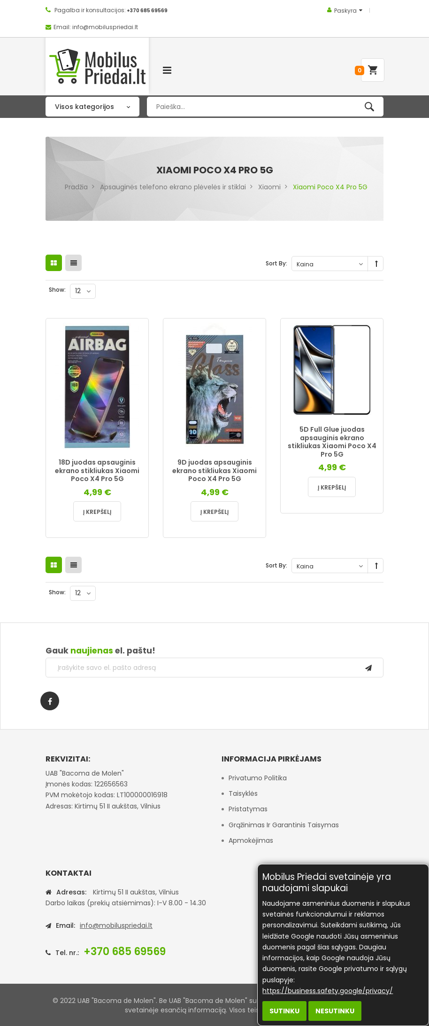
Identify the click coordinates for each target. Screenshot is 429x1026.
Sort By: (276, 263)
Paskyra (345, 11)
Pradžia (76, 187)
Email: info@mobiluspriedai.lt (96, 27)
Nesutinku (334, 1011)
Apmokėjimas (251, 840)
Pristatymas (248, 809)
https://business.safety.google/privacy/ (327, 990)
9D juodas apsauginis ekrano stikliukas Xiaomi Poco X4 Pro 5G (214, 470)
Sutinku (284, 1011)
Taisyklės (243, 793)
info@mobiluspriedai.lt (116, 925)
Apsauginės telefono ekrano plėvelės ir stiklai (173, 187)
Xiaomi (269, 187)
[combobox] (265, 107)
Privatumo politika (258, 778)
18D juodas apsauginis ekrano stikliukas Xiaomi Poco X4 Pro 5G (97, 470)
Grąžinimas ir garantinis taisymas (284, 825)
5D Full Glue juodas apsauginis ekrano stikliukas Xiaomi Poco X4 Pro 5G (332, 442)
